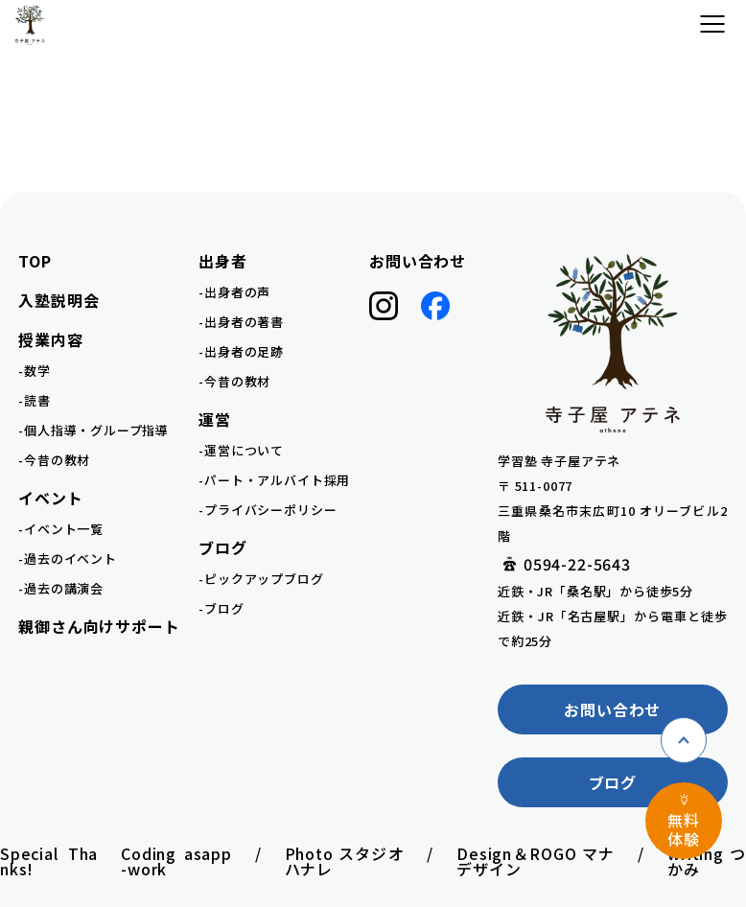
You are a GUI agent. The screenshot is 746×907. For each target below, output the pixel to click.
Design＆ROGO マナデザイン (535, 861)
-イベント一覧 (61, 529)
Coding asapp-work (176, 861)
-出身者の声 (234, 292)
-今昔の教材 (54, 460)
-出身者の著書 (241, 322)
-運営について (241, 450)
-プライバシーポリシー (267, 509)
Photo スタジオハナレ (345, 861)
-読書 (34, 400)
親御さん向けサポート (98, 626)
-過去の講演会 (61, 588)
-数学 (34, 370)
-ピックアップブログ (260, 579)
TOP (34, 260)
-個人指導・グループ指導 (93, 430)
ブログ (613, 782)
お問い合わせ (417, 260)
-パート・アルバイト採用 (274, 480)
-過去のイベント (67, 558)
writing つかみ (706, 861)
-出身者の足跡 (241, 351)
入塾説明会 (58, 300)
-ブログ (221, 608)
